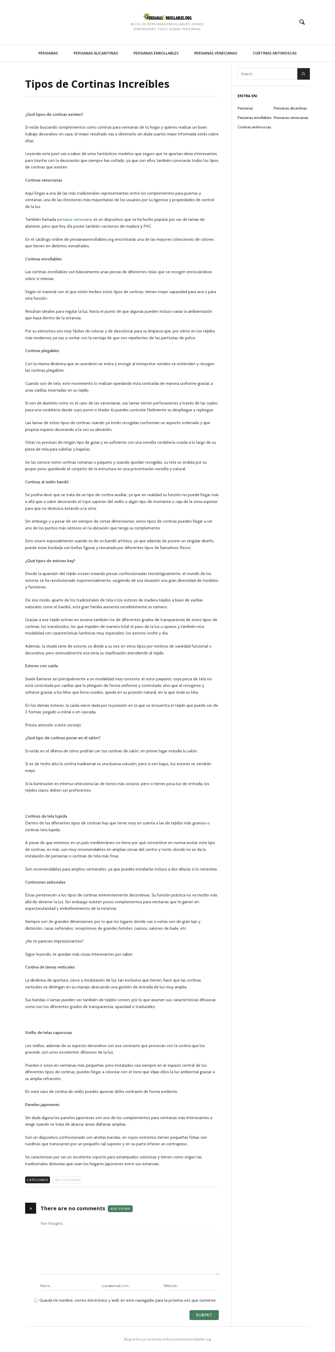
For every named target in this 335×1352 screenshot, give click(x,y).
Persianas (48, 52)
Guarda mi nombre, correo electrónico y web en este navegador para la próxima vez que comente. (128, 1300)
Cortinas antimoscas (275, 52)
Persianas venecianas (215, 52)
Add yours (120, 1209)
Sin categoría (68, 1180)
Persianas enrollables (155, 52)
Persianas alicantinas (96, 52)
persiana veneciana (74, 219)
